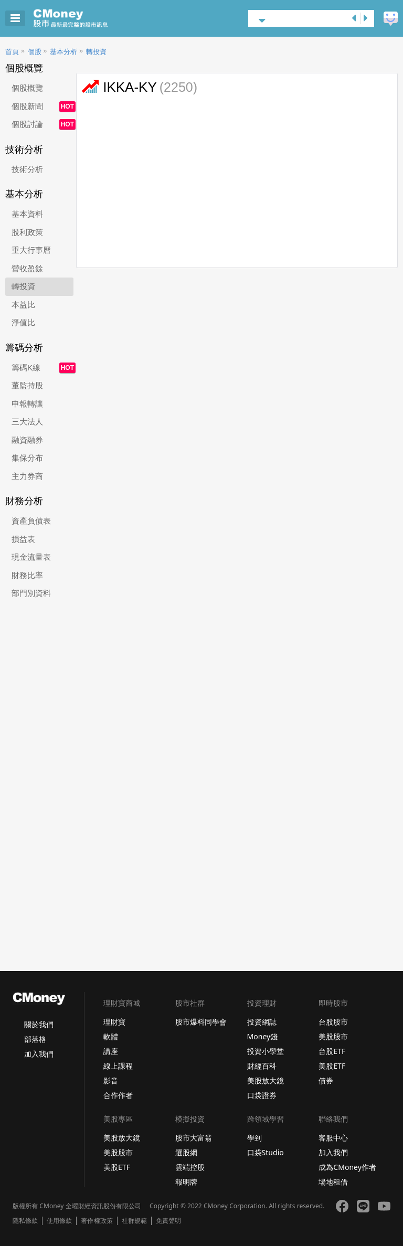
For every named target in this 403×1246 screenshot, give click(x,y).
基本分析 (63, 52)
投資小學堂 (265, 1051)
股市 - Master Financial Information (87, 18)
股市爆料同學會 (201, 1022)
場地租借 (333, 1182)
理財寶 (114, 1022)
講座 (110, 1051)
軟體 (110, 1036)
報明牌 (186, 1182)
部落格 (35, 1039)
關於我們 (39, 1024)
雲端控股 (190, 1167)
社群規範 (134, 1221)
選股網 (186, 1152)
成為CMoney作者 (347, 1167)
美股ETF (332, 1066)
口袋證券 (262, 1095)
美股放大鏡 (265, 1080)
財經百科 (262, 1066)
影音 (110, 1080)
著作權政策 (96, 1221)
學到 (254, 1138)
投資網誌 (262, 1022)
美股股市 (333, 1036)
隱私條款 (25, 1221)
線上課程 (118, 1066)
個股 (34, 52)
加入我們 (39, 1054)
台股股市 (333, 1022)
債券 (326, 1080)
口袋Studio (265, 1152)
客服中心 (333, 1138)
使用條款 (59, 1221)
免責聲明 (168, 1221)
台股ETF (332, 1051)
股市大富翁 (193, 1138)
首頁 (12, 52)
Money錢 (262, 1036)
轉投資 (96, 52)
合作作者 (118, 1095)
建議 (391, 19)
